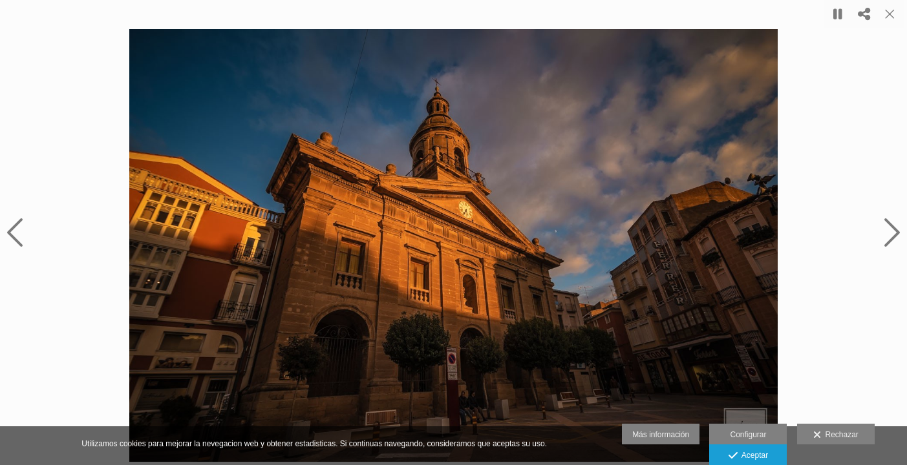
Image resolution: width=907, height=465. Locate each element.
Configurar (748, 434)
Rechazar (836, 435)
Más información (660, 434)
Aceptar (748, 456)
